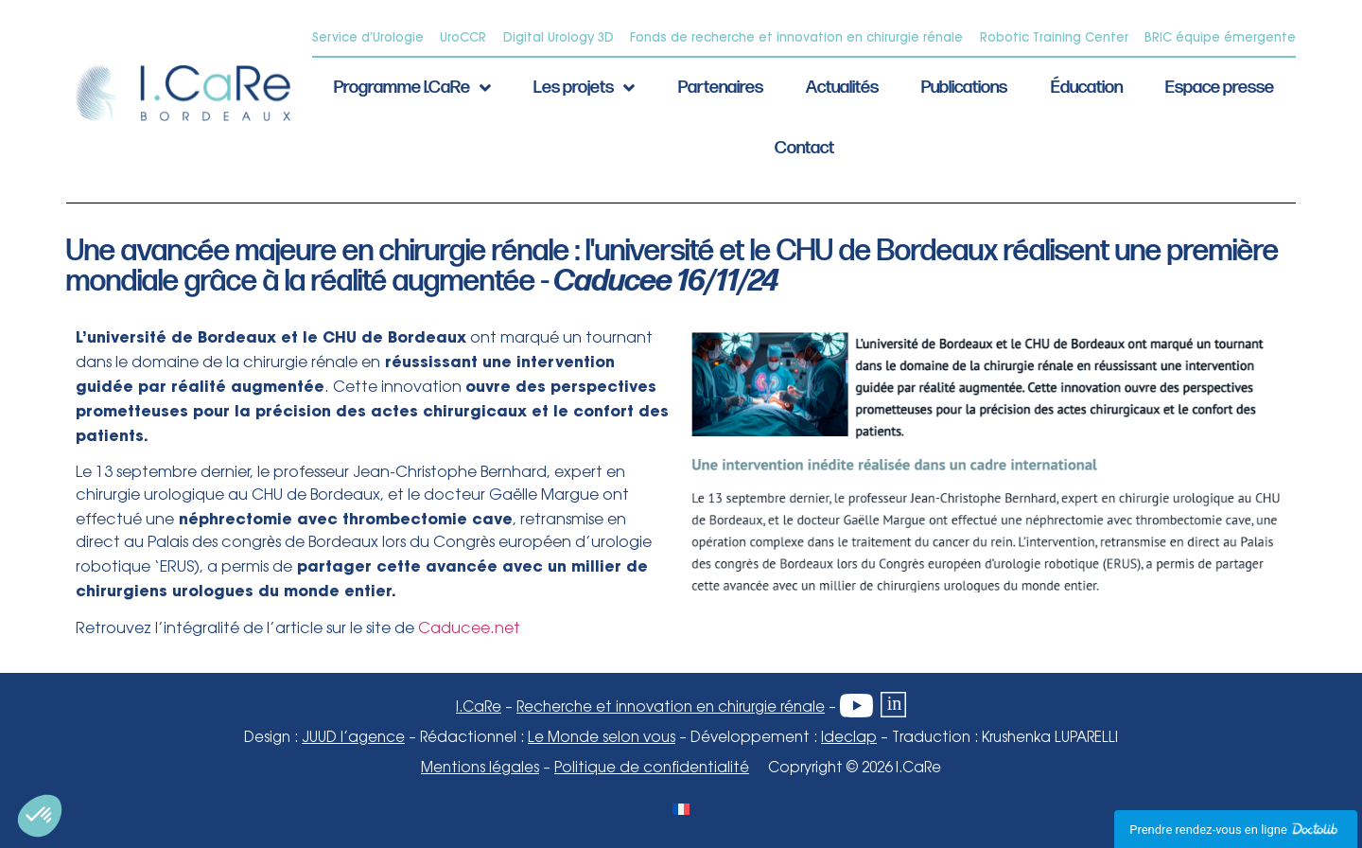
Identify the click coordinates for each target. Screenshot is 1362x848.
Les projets (584, 87)
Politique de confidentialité (651, 768)
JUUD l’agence (353, 738)
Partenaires (720, 87)
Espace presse (1219, 87)
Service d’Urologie (368, 36)
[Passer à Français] (681, 809)
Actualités (842, 87)
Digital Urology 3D (558, 36)
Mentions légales (480, 768)
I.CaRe (478, 708)
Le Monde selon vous (601, 738)
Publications (964, 87)
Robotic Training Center (1054, 36)
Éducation (1087, 87)
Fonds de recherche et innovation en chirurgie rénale (796, 36)
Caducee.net (469, 629)
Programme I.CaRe (412, 87)
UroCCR (463, 36)
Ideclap (849, 738)
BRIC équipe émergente (1220, 36)
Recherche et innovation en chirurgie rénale (670, 708)
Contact (804, 148)
